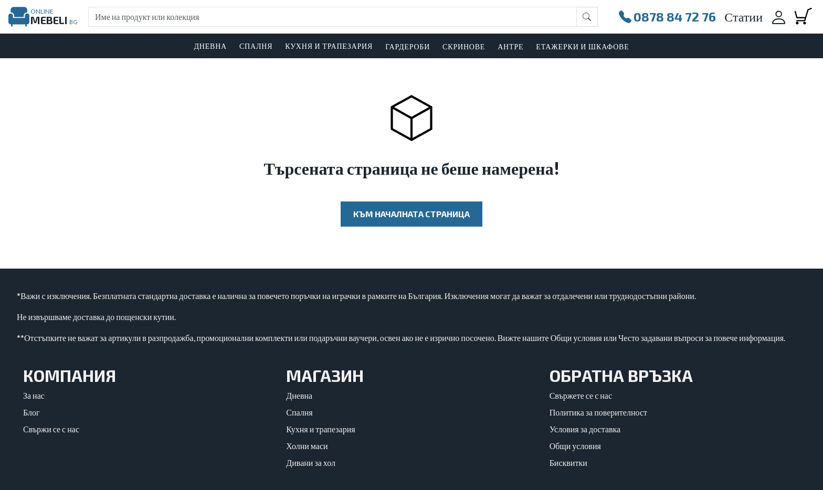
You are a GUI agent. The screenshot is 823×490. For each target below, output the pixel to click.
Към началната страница (411, 214)
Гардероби (407, 46)
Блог (31, 412)
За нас (34, 395)
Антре (510, 46)
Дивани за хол (310, 462)
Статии (743, 16)
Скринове (463, 46)
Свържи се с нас (51, 429)
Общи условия (575, 446)
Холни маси (307, 446)
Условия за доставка (585, 429)
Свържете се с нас (581, 395)
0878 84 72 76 (667, 16)
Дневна (299, 395)
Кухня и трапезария (320, 429)
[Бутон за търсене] (587, 17)
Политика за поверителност (598, 412)
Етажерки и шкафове (582, 46)
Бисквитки (568, 462)
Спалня (299, 412)
